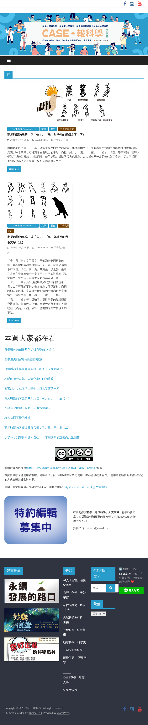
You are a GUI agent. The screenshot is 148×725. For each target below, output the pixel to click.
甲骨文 (57, 139)
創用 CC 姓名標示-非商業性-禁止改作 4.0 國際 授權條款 (61, 468)
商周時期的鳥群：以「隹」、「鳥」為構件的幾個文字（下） (46, 134)
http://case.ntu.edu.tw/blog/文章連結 (85, 487)
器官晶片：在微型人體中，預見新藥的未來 (31, 388)
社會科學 (70, 630)
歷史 (53, 129)
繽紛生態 (70, 657)
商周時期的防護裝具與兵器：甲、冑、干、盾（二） (37, 427)
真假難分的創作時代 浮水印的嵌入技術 (29, 349)
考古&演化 (70, 605)
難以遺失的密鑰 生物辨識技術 (23, 359)
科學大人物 (70, 690)
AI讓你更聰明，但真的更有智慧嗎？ (27, 408)
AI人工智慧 (70, 580)
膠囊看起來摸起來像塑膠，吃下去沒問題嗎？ (33, 368)
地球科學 (69, 642)
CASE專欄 (69, 677)
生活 (67, 609)
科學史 (81, 642)
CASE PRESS (41, 139)
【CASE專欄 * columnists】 (23, 129)
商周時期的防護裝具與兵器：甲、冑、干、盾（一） (37, 398)
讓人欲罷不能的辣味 (17, 417)
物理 (66, 592)
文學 (43, 129)
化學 (74, 592)
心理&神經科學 (73, 650)
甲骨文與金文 (67, 129)
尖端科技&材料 (73, 617)
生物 (66, 622)
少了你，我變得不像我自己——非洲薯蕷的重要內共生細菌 (42, 437)
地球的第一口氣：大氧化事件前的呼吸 (29, 378)
